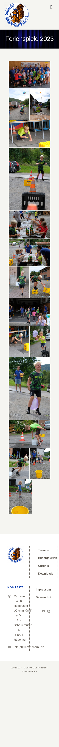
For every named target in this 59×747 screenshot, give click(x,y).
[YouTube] (43, 611)
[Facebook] (38, 611)
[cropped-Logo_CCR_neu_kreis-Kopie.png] (17, 3)
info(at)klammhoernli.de (19, 647)
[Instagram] (48, 611)
